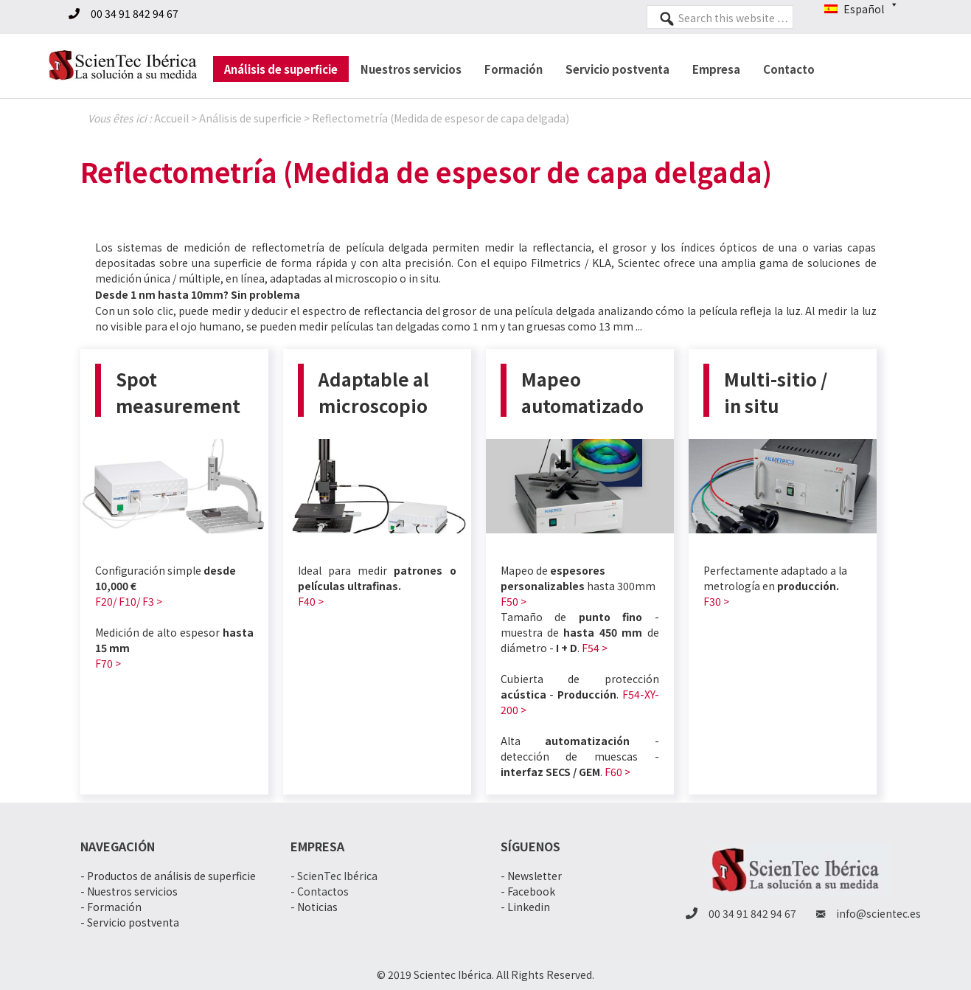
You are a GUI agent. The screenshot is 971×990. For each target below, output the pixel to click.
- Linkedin (525, 906)
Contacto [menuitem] (789, 69)
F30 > (716, 601)
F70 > (108, 663)
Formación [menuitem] (513, 69)
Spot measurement (178, 392)
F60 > (617, 771)
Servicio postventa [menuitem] (617, 69)
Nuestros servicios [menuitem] (411, 69)
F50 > (513, 601)
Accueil (171, 118)
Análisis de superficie (250, 118)
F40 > (311, 601)
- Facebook (528, 891)
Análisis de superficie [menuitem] (281, 69)
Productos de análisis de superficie (171, 875)
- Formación (111, 906)
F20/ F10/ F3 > (128, 601)
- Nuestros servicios (129, 891)
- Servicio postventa (129, 922)
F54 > (595, 647)
